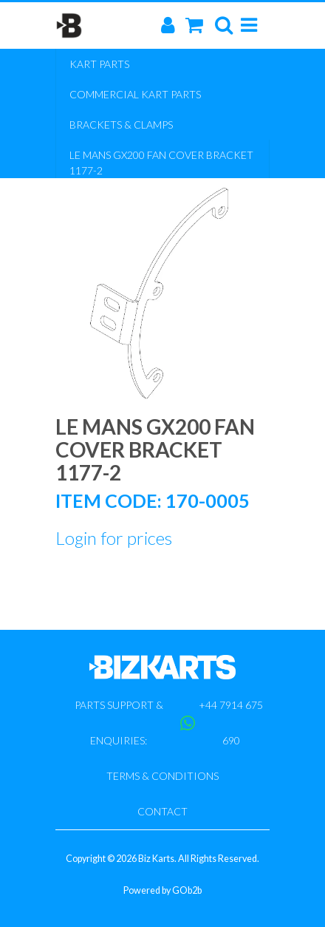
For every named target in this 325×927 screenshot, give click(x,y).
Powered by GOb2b (162, 890)
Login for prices (113, 538)
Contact (162, 811)
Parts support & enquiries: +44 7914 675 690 (169, 723)
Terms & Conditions (162, 776)
